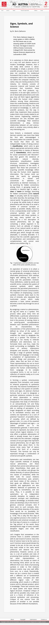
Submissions (33, 619)
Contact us (44, 619)
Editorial (35, 10)
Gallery (14, 10)
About (12, 619)
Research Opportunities (25, 10)
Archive (41, 10)
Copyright (22, 619)
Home (2, 10)
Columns (7, 10)
